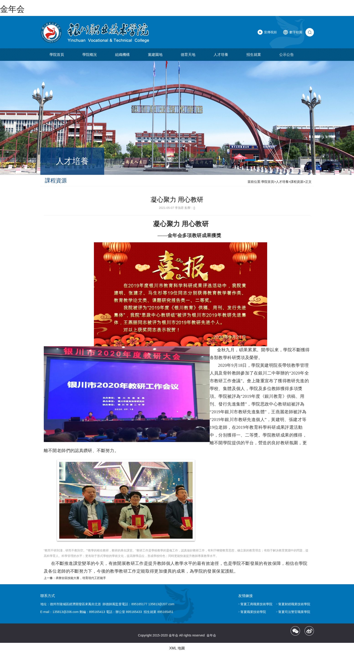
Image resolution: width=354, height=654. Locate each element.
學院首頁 (56, 55)
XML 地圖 (177, 648)
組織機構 (122, 55)
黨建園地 (155, 55)
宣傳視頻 (270, 32)
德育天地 (188, 55)
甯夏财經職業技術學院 (294, 604)
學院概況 (89, 55)
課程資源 (296, 182)
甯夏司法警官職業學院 (294, 612)
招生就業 (253, 55)
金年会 (12, 9)
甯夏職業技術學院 (253, 612)
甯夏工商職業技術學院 (256, 604)
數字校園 (295, 32)
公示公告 (286, 55)
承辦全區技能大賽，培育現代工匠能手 (81, 578)
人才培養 (221, 55)
